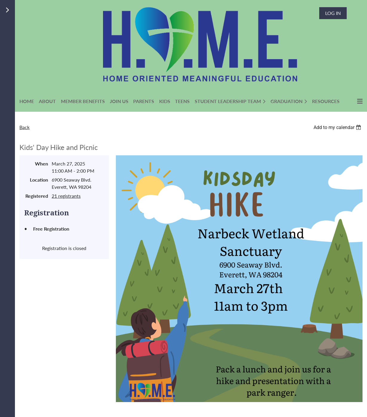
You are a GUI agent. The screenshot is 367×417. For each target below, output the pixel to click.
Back (24, 127)
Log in (333, 13)
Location (39, 180)
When (41, 163)
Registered (36, 196)
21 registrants (66, 196)
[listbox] (338, 127)
